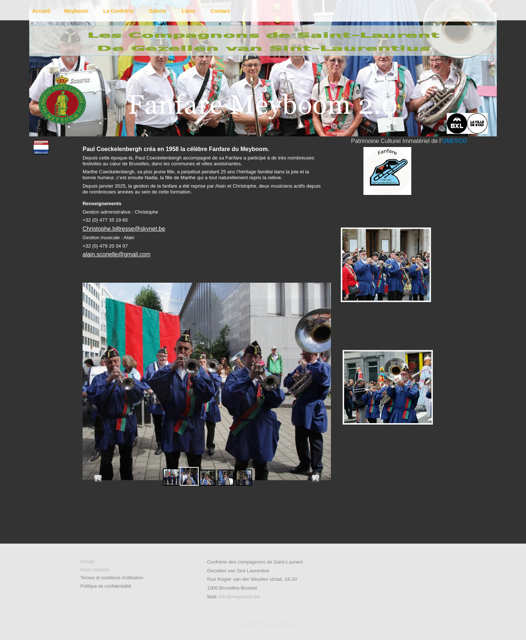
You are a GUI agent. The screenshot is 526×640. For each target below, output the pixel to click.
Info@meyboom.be (239, 596)
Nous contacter (95, 569)
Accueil (87, 561)
